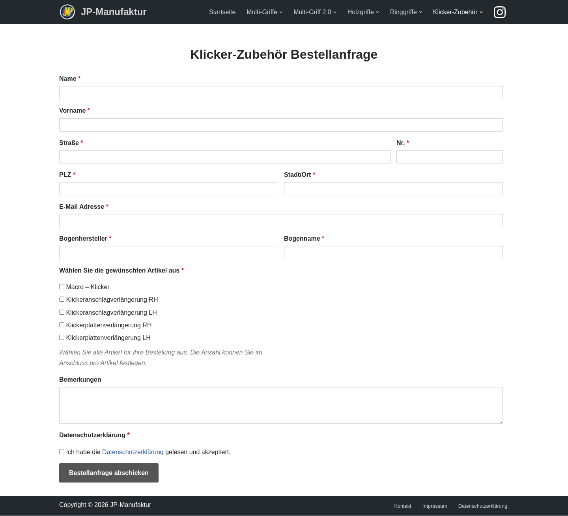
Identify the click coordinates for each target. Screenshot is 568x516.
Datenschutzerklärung (94, 435)
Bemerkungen (80, 380)
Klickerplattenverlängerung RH (105, 325)
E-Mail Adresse (83, 206)
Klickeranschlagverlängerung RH (108, 300)
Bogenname (304, 238)
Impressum (434, 506)
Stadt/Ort (299, 174)
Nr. (402, 142)
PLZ (67, 174)
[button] (280, 12)
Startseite (222, 12)
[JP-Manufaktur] (103, 12)
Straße (71, 142)
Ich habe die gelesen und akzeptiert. (145, 452)
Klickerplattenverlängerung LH (105, 337)
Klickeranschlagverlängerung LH (108, 312)
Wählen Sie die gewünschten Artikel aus (121, 270)
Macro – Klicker (84, 287)
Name (69, 78)
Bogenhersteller (85, 238)
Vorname (74, 110)
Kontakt (402, 506)
